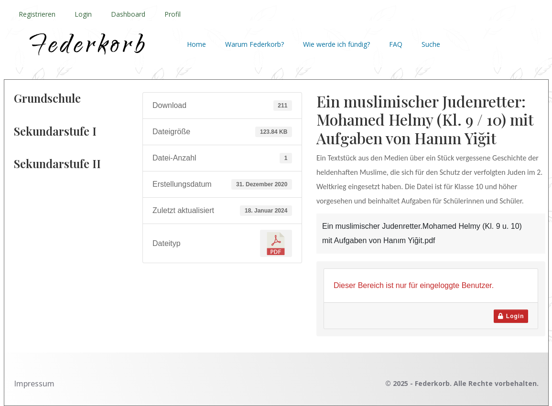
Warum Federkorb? (254, 44)
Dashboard (128, 14)
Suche (431, 44)
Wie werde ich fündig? (336, 44)
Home (196, 44)
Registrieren (37, 14)
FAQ (395, 44)
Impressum (34, 383)
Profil (172, 14)
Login (83, 14)
